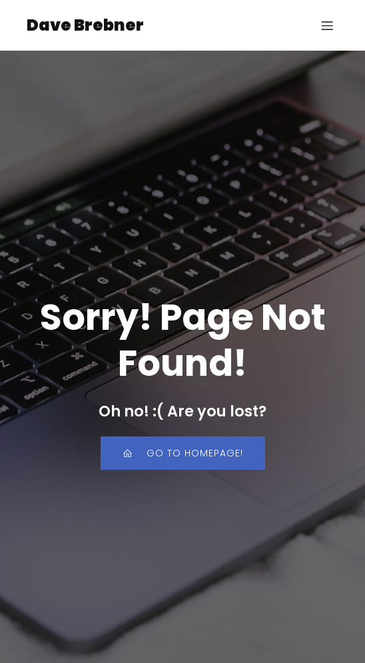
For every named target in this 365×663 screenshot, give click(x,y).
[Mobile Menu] (327, 25)
